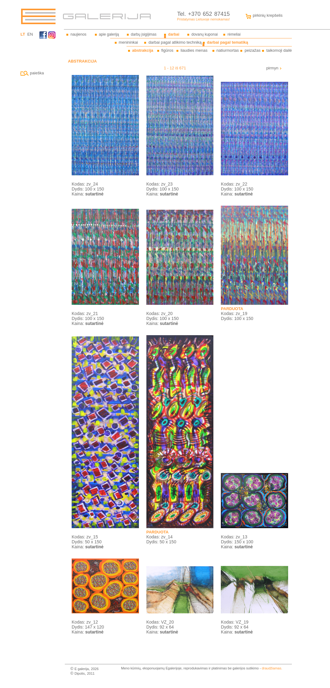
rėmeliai (234, 34)
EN (30, 34)
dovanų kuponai (204, 34)
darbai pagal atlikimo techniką (175, 42)
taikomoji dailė (279, 50)
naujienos (78, 34)
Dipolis (79, 673)
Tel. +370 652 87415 (203, 14)
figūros (167, 50)
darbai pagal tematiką (227, 42)
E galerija (81, 669)
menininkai (128, 42)
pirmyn (274, 68)
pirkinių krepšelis (263, 15)
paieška (32, 73)
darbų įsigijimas (144, 34)
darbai (173, 34)
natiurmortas (227, 50)
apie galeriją (109, 34)
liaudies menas (194, 50)
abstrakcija (142, 50)
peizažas (253, 50)
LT (22, 34)
